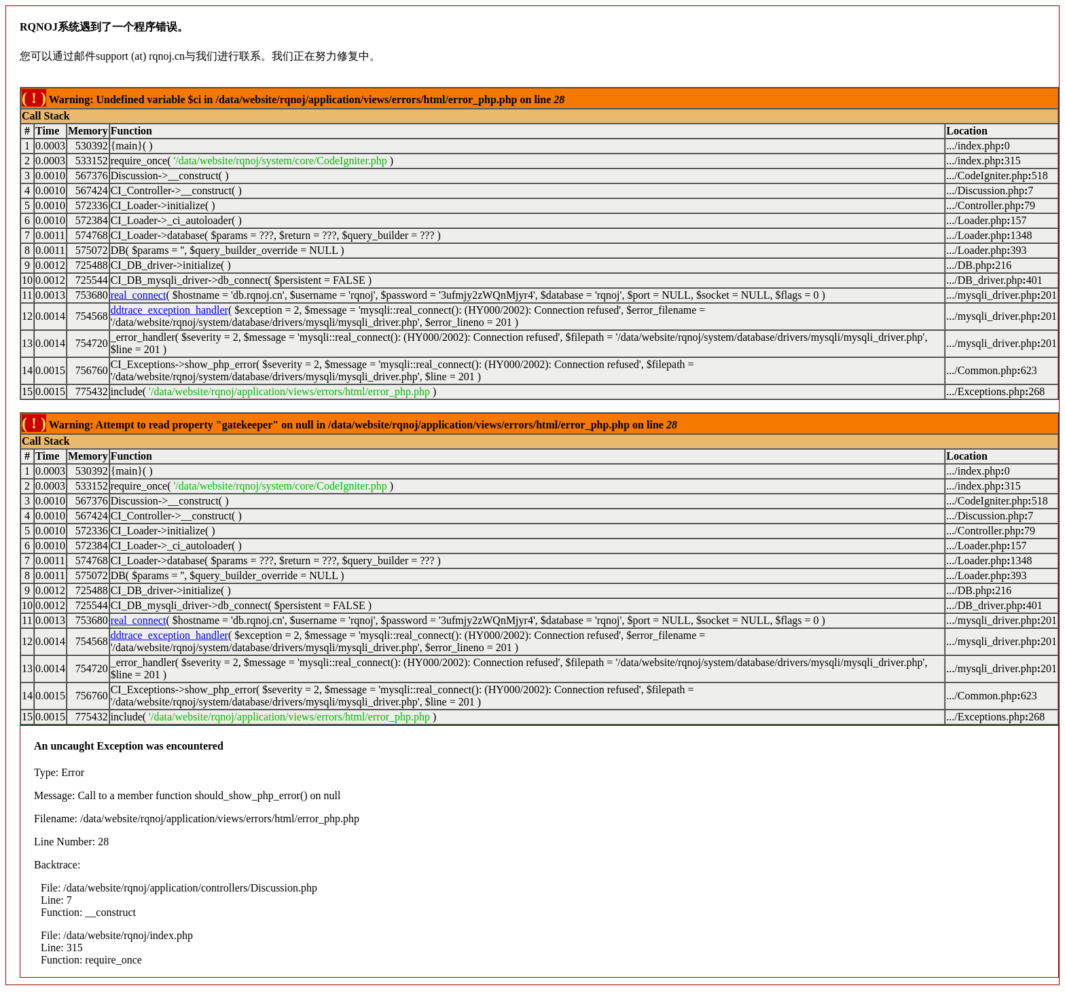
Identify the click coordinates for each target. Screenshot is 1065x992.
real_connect (138, 295)
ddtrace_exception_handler (169, 310)
